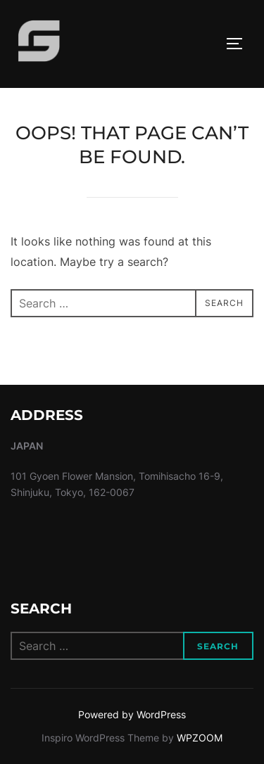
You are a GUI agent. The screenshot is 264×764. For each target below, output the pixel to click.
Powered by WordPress (132, 714)
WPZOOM (199, 738)
